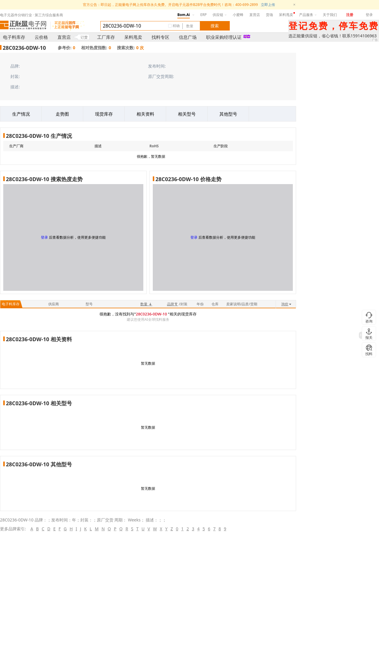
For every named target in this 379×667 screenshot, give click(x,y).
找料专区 (160, 37)
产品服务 (308, 14)
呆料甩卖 (286, 14)
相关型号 (187, 114)
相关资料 (145, 114)
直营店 (254, 14)
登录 (369, 14)
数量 (146, 304)
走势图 (62, 114)
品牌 (172, 304)
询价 (286, 304)
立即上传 (268, 4)
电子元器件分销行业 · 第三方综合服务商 (31, 14)
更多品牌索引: (13, 529)
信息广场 (188, 37)
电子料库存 (14, 37)
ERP (203, 14)
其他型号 (228, 114)
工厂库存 (106, 37)
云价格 (41, 37)
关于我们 (330, 14)
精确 (176, 25)
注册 (349, 14)
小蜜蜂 (238, 14)
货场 (269, 14)
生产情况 (21, 114)
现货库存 (104, 114)
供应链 (220, 14)
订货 (84, 37)
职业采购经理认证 (224, 37)
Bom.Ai (183, 14)
